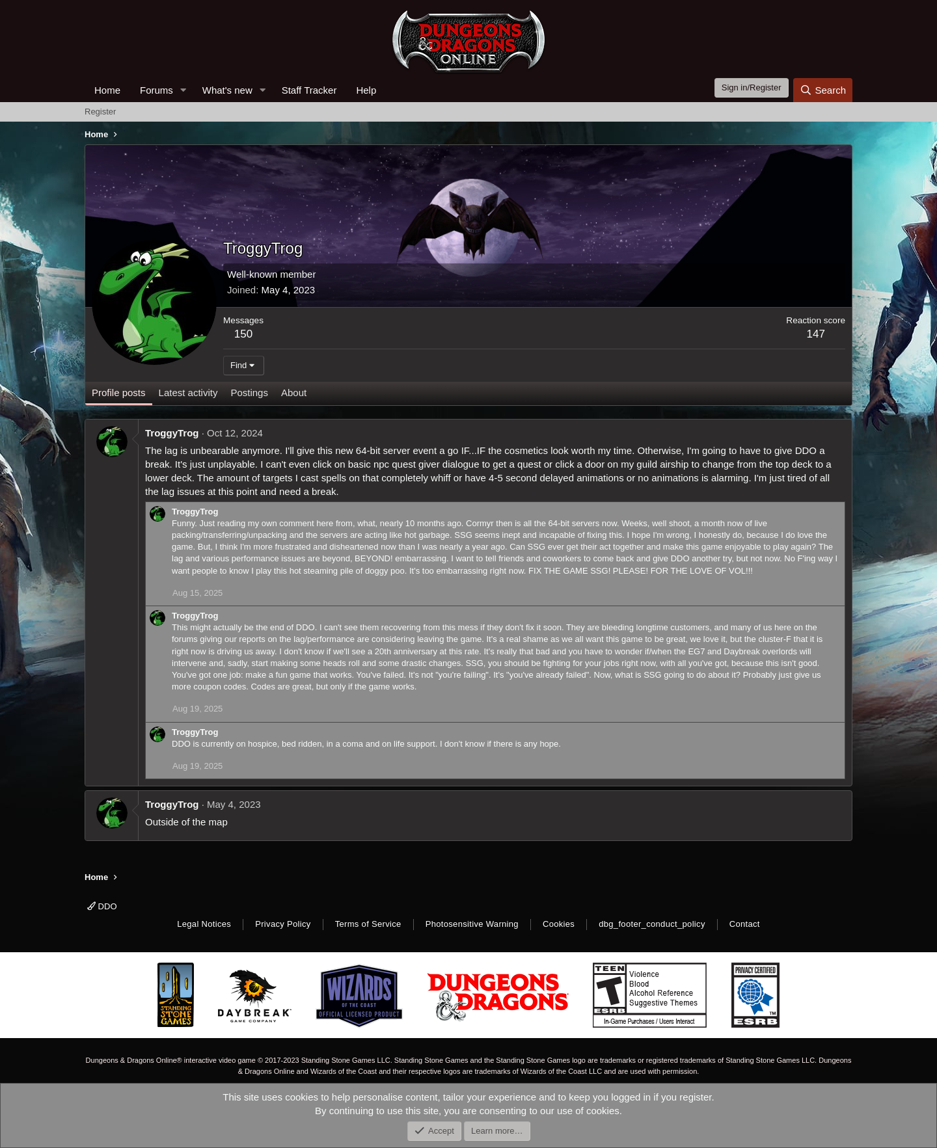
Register (100, 111)
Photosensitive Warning (472, 924)
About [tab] (293, 392)
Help (366, 90)
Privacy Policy (282, 924)
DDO (102, 906)
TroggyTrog (172, 432)
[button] (183, 90)
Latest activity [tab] (188, 392)
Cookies (559, 924)
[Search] (822, 90)
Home (107, 90)
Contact (744, 924)
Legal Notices (204, 924)
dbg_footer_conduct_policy (652, 924)
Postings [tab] (249, 392)
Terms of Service (368, 924)
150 (243, 334)
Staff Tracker (309, 90)
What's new (227, 90)
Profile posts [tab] (119, 392)
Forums (156, 90)
